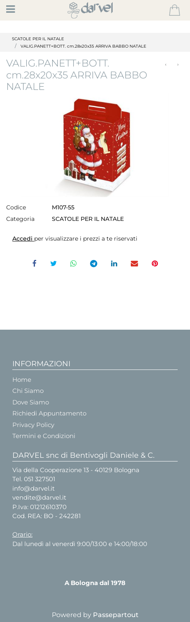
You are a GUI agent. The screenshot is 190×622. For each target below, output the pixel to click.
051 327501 (39, 479)
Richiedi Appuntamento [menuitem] (49, 413)
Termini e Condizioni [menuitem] (43, 436)
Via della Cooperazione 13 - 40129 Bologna (75, 470)
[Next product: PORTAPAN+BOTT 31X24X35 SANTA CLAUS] (178, 64)
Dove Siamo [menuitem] (30, 402)
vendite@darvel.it (39, 497)
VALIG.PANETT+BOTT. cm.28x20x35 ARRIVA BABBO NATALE (83, 46)
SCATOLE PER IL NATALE (38, 38)
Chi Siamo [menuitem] (28, 391)
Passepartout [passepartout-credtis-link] (116, 615)
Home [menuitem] (21, 379)
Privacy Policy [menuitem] (33, 425)
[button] (95, 145)
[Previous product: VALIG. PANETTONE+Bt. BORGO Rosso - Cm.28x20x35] (165, 64)
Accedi (23, 238)
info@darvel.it (33, 488)
